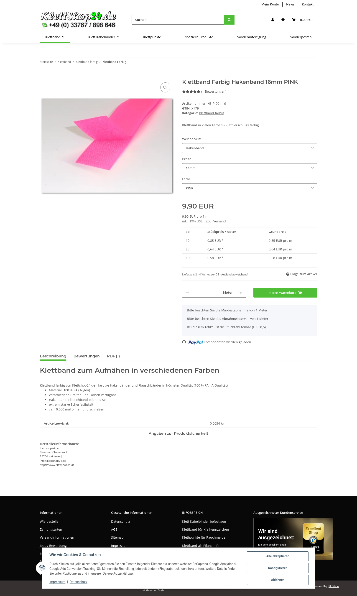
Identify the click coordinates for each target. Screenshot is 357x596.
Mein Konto (270, 4)
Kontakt (308, 4)
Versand (219, 221)
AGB (114, 529)
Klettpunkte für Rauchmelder (204, 537)
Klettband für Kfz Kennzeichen (205, 529)
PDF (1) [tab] (113, 356)
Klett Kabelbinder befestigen (204, 521)
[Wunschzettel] (283, 20)
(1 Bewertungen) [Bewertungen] (204, 91)
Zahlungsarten (51, 529)
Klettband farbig (211, 113)
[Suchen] (178, 20)
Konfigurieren (277, 568)
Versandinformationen (57, 537)
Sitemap (117, 537)
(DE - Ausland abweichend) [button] (231, 274)
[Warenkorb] (302, 20)
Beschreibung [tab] (53, 356)
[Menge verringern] (187, 292)
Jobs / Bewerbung (53, 545)
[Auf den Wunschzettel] (165, 87)
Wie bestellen (50, 521)
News (290, 4)
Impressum (119, 545)
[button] (273, 20)
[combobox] (249, 148)
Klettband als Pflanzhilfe (200, 545)
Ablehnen (277, 580)
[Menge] (206, 292)
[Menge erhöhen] (241, 292)
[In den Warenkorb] (43, 76)
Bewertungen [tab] (87, 356)
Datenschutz (120, 521)
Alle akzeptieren (277, 556)
